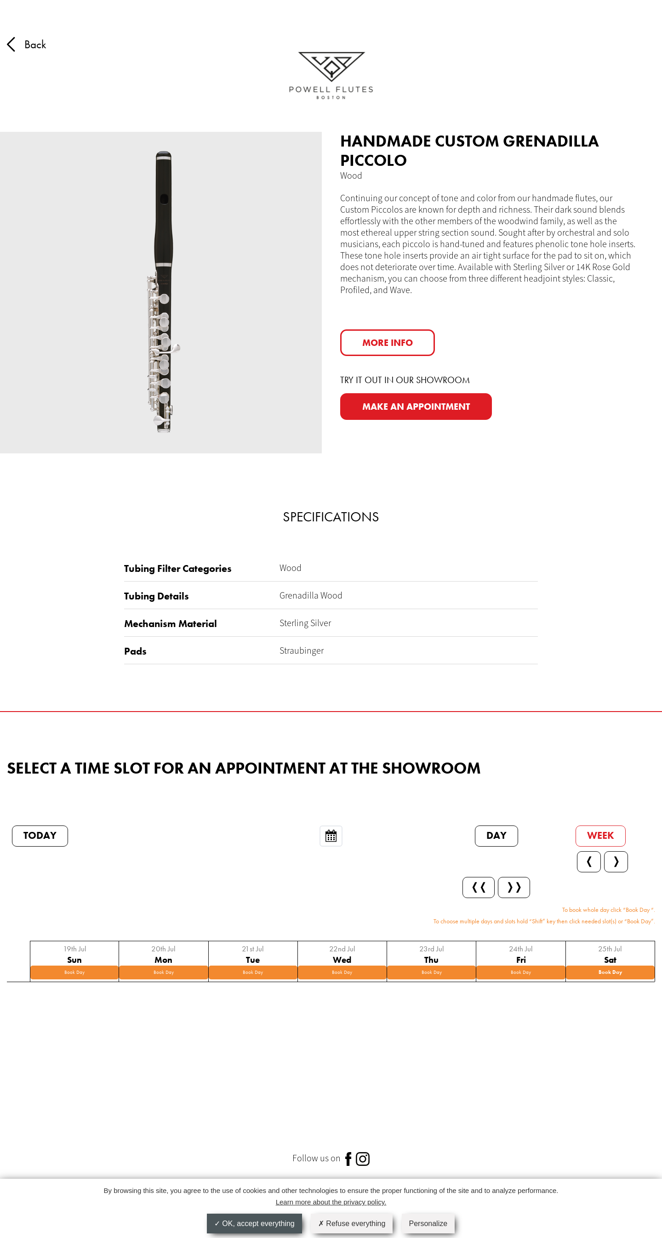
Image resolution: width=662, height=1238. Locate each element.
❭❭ (514, 886)
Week (600, 835)
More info (387, 343)
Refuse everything (351, 1223)
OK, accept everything (254, 1223)
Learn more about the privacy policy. (331, 1202)
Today (40, 835)
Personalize (428, 1223)
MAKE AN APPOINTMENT (416, 407)
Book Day (74, 972)
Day (496, 835)
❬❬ (478, 886)
